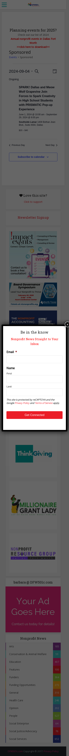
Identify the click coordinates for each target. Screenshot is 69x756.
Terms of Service (43, 403)
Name (10, 368)
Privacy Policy (22, 403)
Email (11, 352)
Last (9, 386)
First (9, 373)
